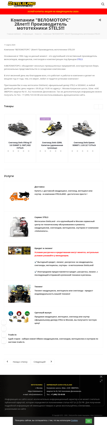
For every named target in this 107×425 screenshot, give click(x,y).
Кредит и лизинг (44, 248)
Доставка (40, 186)
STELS (80, 59)
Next (100, 107)
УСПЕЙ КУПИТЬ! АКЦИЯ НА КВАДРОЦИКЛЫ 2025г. (53, 11)
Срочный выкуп (43, 312)
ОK (88, 421)
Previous (96, 107)
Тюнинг (39, 286)
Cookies (74, 420)
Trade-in (12, 334)
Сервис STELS (41, 217)
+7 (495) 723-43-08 (30, 94)
